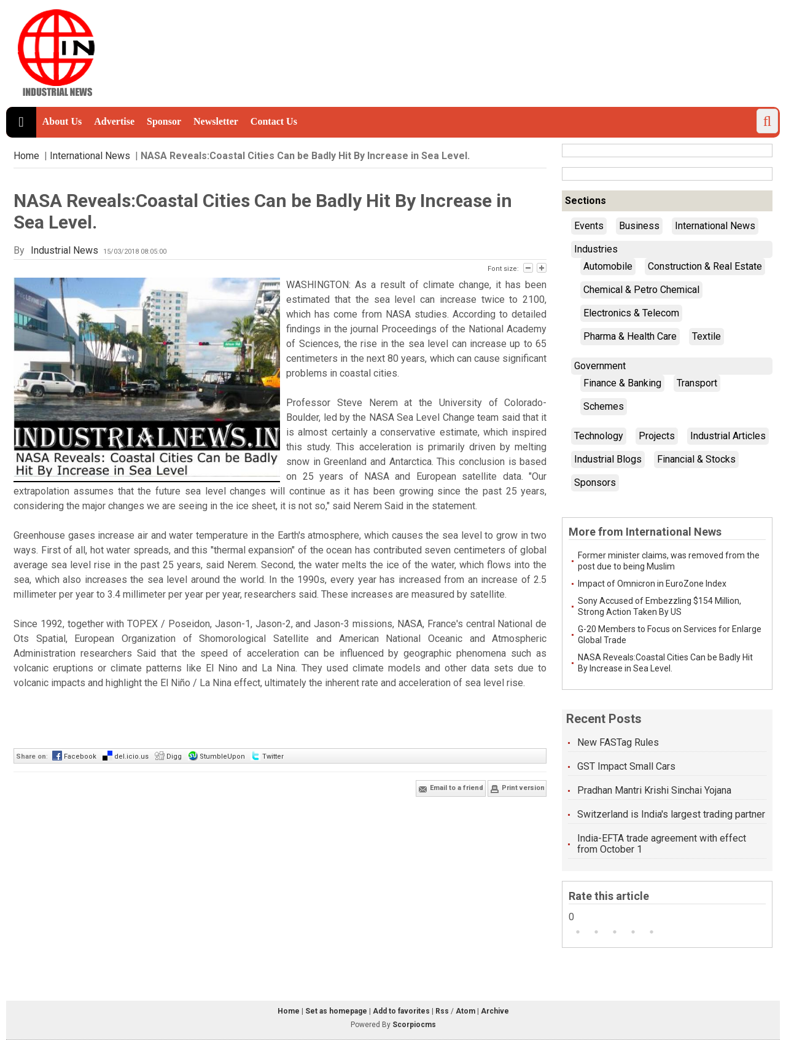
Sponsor (164, 121)
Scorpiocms (414, 1024)
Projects (657, 436)
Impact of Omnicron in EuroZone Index (652, 583)
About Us (62, 121)
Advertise (114, 121)
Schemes (603, 406)
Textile (706, 336)
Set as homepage (336, 1011)
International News (90, 156)
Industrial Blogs (608, 459)
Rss (442, 1011)
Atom (465, 1011)
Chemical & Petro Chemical (641, 289)
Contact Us (274, 121)
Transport (697, 383)
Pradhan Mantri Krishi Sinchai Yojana (654, 790)
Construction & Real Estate (705, 266)
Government (600, 366)
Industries (596, 249)
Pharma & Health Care (630, 336)
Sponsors (595, 482)
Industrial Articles (728, 436)
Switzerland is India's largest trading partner (671, 814)
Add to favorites (401, 1011)
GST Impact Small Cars (626, 766)
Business (639, 226)
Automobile (607, 266)
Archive (495, 1011)
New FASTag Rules (618, 742)
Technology (598, 436)
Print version (517, 789)
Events (589, 226)
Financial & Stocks (696, 459)
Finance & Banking (622, 383)
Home (26, 156)
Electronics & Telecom (631, 313)
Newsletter (215, 121)
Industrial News (64, 250)
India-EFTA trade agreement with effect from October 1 (661, 843)
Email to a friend (450, 789)
